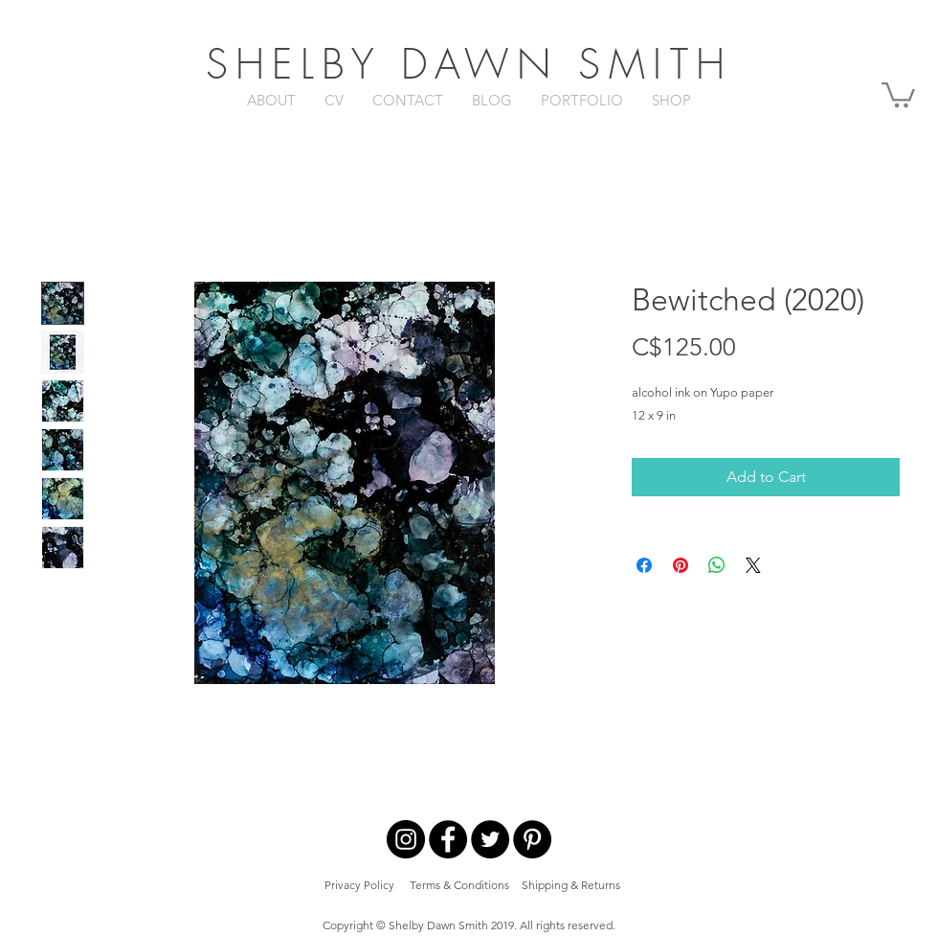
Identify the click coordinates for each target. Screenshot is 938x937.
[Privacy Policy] (359, 885)
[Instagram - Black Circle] (406, 839)
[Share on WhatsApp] (716, 565)
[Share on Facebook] (644, 565)
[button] (898, 93)
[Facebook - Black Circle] (448, 839)
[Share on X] (753, 565)
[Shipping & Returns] (571, 885)
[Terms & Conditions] (459, 885)
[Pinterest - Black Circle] (532, 839)
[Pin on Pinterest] (680, 565)
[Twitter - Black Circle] (490, 839)
